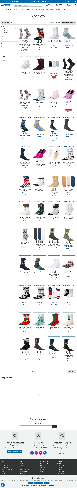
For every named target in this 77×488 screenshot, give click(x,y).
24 (53, 22)
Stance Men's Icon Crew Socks (54, 44)
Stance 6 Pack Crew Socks (68, 301)
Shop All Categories (5, 465)
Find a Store (4, 1)
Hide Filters (5, 22)
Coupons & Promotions (6, 469)
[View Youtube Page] (75, 1)
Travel (33, 9)
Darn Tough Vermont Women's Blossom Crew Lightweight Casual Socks (68, 246)
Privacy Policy (60, 465)
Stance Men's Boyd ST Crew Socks (25, 355)
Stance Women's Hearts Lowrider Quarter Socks (68, 218)
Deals (68, 9)
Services (16, 1)
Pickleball (22, 9)
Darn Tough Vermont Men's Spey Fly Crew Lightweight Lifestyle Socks (68, 356)
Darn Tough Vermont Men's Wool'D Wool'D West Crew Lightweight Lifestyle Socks (24, 163)
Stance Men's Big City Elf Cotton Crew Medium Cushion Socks (39, 328)
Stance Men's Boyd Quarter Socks (39, 190)
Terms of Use (60, 463)
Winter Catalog (4, 467)
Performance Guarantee (44, 463)
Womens (51, 9)
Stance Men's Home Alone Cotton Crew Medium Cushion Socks (54, 328)
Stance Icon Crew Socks (54, 193)
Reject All (47, 482)
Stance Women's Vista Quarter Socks (25, 73)
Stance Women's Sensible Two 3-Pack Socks (54, 72)
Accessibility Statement (62, 473)
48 (56, 22)
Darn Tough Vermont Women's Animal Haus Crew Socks (25, 136)
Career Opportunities (62, 471)
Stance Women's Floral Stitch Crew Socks (24, 243)
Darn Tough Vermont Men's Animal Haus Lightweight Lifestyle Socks (54, 136)
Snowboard (41, 9)
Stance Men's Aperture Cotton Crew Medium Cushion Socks (68, 328)
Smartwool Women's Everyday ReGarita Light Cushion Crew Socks (24, 103)
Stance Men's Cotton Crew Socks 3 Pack (54, 301)
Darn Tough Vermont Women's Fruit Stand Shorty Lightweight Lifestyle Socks (39, 133)
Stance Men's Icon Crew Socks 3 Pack (39, 245)
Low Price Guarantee (24, 469)
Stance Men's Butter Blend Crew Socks (39, 73)
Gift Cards (3, 471)
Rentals (11, 1)
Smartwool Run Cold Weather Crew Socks (68, 75)
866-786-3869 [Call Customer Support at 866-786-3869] (62, 453)
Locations (22, 463)
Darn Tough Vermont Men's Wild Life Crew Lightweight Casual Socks (39, 355)
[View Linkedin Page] (45, 453)
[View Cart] (75, 5)
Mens (47, 9)
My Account (22, 467)
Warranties (22, 473)
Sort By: (68, 22)
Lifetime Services (24, 471)
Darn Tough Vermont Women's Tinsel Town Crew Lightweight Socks (24, 272)
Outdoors (28, 9)
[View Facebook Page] (68, 1)
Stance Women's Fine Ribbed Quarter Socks (54, 103)
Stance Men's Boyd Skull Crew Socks (54, 218)
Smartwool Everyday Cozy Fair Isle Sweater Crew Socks (25, 45)
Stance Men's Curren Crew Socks (39, 45)
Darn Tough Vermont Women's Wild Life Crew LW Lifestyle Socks (54, 245)
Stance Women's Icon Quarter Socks (54, 275)
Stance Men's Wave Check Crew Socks (25, 301)
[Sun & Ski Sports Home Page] (6, 5)
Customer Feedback (62, 467)
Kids (56, 9)
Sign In (69, 5)
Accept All (30, 482)
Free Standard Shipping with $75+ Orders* (40, 1)
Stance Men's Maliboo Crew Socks (25, 218)
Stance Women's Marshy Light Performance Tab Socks (54, 163)
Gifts (64, 9)
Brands (59, 9)
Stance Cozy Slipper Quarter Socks (68, 272)
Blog (64, 1)
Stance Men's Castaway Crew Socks (68, 163)
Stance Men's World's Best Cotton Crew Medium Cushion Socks (25, 328)
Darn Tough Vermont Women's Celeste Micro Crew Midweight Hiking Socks (39, 272)
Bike (14, 9)
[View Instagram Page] (36, 453)
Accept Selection (38, 482)
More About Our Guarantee (14, 451)
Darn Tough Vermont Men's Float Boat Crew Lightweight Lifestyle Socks (54, 353)
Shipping (41, 471)
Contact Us (22, 465)
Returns (40, 465)
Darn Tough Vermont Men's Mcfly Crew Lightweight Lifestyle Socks (68, 133)
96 (59, 22)
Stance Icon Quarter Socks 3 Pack (68, 190)
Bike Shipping (42, 467)
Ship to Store (41, 469)
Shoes (17, 9)
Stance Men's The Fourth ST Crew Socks (25, 190)
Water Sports (8, 9)
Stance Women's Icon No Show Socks (68, 105)
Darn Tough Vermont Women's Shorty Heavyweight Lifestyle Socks (68, 44)
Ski (36, 9)
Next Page (72, 371)
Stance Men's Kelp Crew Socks (39, 218)
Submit (54, 426)
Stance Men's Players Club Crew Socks (39, 103)
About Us (59, 469)
